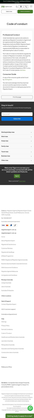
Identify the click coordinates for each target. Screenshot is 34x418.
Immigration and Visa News (9, 275)
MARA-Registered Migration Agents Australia (14, 260)
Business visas (5, 156)
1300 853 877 (8, 218)
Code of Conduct (6, 333)
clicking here (8, 79)
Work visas (4, 136)
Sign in (17, 176)
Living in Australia (6, 283)
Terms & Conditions (7, 329)
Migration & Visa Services (8, 244)
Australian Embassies (7, 290)
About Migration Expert (8, 240)
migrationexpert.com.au (8, 229)
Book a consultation (25, 11)
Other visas (4, 160)
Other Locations (6, 296)
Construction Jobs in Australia (9, 352)
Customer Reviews (7, 248)
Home (3, 237)
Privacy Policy (5, 325)
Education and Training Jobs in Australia (12, 348)
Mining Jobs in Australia (7, 345)
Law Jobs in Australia (7, 341)
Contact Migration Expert (8, 304)
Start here (22, 181)
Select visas (9, 11)
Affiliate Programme (7, 256)
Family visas (5, 146)
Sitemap (3, 322)
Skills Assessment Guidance (9, 267)
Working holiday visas (7, 132)
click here (22, 70)
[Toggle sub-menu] (31, 132)
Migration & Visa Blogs (7, 252)
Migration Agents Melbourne (9, 271)
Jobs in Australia (5, 286)
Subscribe (17, 119)
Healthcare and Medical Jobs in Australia (12, 337)
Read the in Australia (17, 2)
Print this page (17, 97)
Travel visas (4, 151)
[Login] (21, 6)
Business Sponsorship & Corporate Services (14, 263)
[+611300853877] (26, 6)
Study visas (4, 141)
